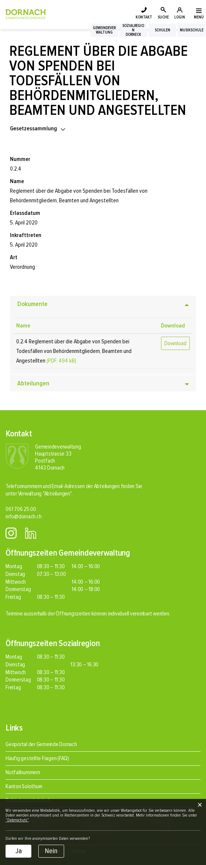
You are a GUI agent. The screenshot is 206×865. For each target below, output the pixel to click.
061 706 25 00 (21, 509)
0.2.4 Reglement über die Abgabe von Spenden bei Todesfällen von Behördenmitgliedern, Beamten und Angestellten (74, 351)
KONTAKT (144, 17)
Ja (18, 851)
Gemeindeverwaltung (104, 30)
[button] (38, 128)
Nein (51, 851)
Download (175, 343)
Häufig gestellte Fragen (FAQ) (37, 758)
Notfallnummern (23, 772)
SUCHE (163, 17)
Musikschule (191, 30)
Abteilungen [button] (33, 383)
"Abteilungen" (57, 493)
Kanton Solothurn (24, 786)
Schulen (162, 30)
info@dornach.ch (23, 516)
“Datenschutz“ (17, 820)
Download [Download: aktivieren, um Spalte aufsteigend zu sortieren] (173, 325)
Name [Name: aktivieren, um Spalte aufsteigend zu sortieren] (23, 325)
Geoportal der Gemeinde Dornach (41, 744)
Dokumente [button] (32, 304)
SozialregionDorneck (133, 30)
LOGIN (179, 17)
